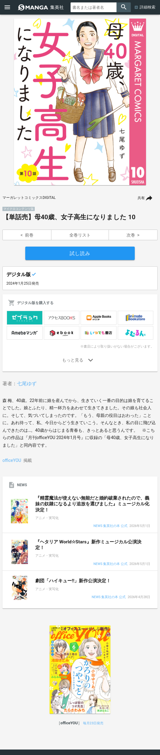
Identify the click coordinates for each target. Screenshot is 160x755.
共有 (141, 198)
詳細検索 (147, 7)
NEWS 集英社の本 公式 (110, 526)
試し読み (80, 253)
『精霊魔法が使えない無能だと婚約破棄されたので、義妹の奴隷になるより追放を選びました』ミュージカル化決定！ (92, 504)
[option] (80, 102)
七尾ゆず (27, 383)
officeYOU (11, 460)
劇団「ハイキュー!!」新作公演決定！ (73, 581)
